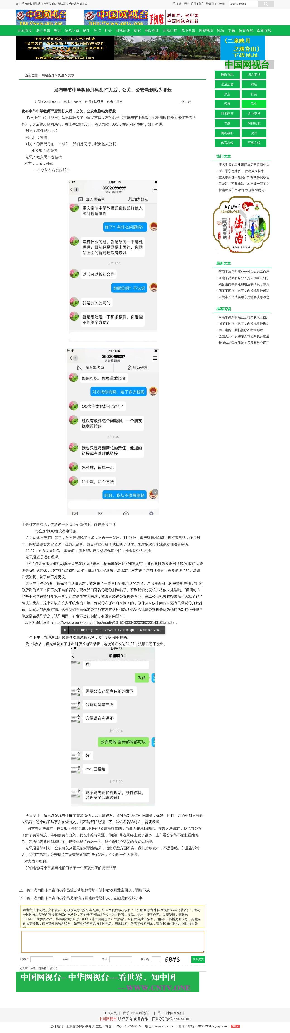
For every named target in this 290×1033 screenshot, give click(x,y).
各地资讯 (188, 30)
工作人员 (110, 1013)
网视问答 (170, 30)
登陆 (186, 3)
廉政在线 (152, 30)
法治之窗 (72, 30)
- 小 (181, 102)
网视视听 (206, 30)
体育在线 (246, 30)
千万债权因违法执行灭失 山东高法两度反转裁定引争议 (54, 3)
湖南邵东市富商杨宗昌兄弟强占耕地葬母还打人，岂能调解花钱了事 (88, 898)
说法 (220, 30)
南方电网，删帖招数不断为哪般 (241, 330)
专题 (231, 30)
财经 (57, 30)
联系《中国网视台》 (137, 1013)
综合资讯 (43, 30)
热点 (97, 30)
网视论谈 (123, 30)
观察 (137, 30)
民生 (86, 30)
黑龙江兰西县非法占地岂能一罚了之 (244, 184)
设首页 (210, 3)
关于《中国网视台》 (171, 1013)
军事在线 (264, 30)
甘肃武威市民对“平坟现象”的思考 (242, 190)
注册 (193, 3)
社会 (108, 30)
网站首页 (25, 30)
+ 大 (188, 102)
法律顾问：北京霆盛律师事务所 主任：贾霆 (80, 1026)
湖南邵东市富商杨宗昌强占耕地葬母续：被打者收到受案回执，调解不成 (92, 890)
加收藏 (221, 3)
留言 (201, 3)
